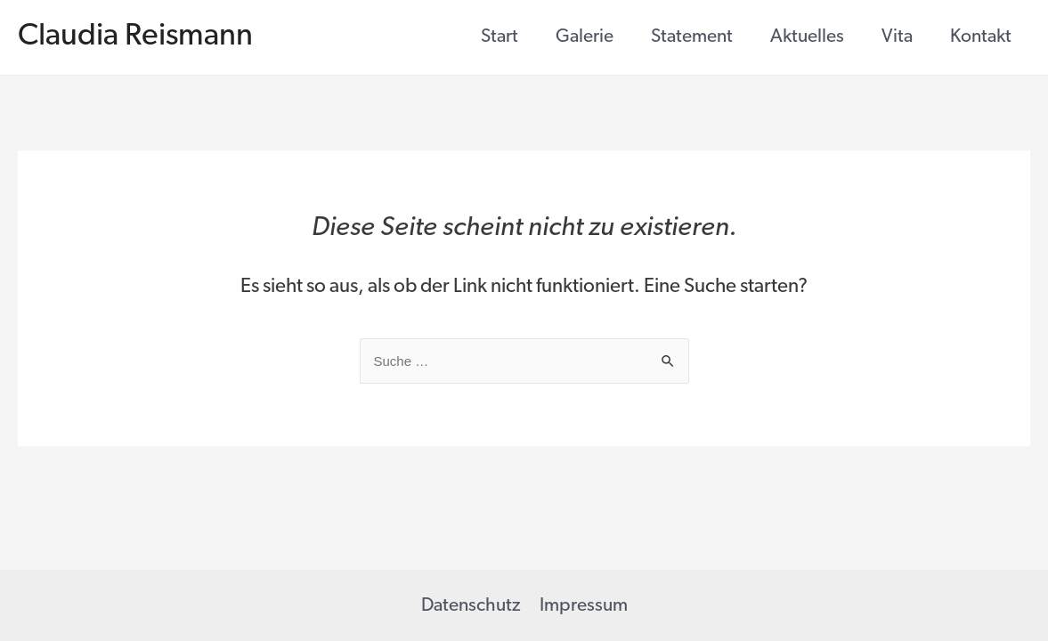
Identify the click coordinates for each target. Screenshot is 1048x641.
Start (499, 37)
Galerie (584, 37)
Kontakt (980, 37)
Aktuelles (807, 37)
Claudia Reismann (135, 37)
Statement (692, 37)
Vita (897, 37)
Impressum (584, 605)
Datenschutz (471, 605)
